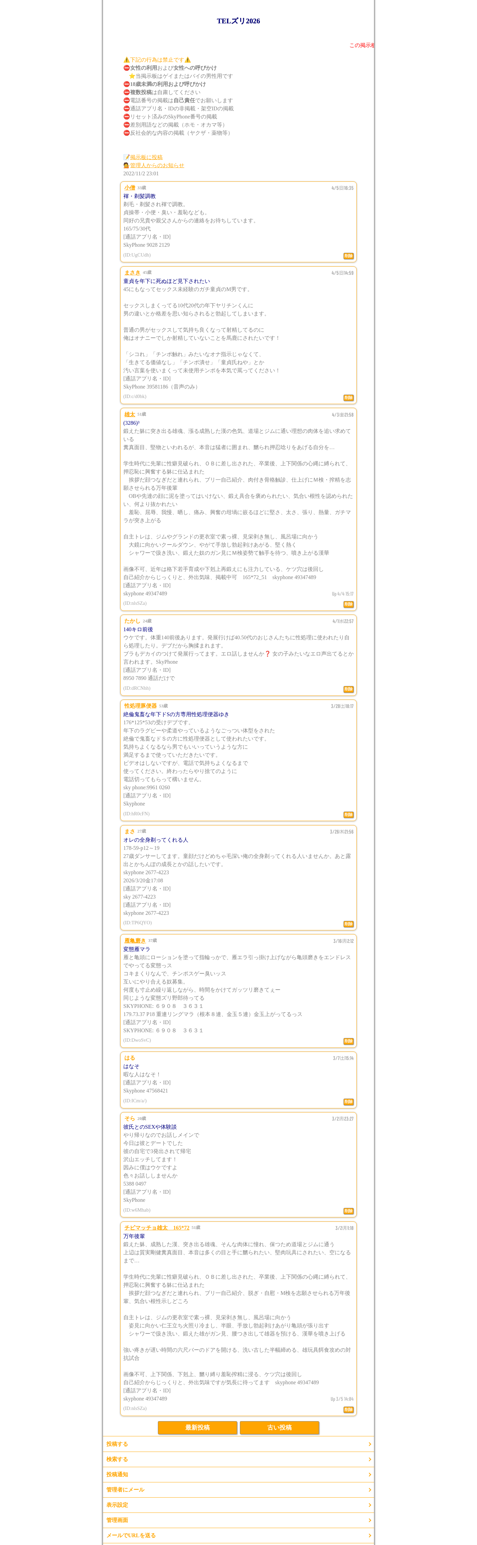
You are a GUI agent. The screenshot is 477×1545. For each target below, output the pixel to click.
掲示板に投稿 (146, 157)
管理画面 (117, 1520)
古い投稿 (279, 1427)
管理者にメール (125, 1490)
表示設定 (117, 1505)
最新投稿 (197, 1427)
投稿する (117, 1444)
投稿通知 (117, 1474)
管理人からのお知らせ (157, 165)
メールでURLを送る (131, 1535)
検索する (117, 1459)
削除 (349, 255)
